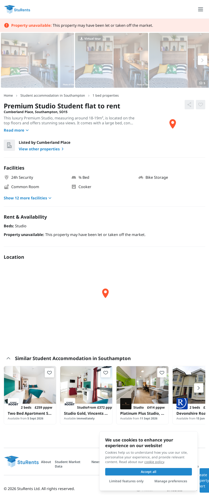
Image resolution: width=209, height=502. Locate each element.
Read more (17, 130)
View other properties (42, 149)
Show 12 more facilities (28, 198)
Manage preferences (170, 481)
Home (8, 95)
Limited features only (126, 481)
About (46, 462)
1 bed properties (106, 95)
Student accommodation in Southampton (52, 95)
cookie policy (154, 462)
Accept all (148, 471)
